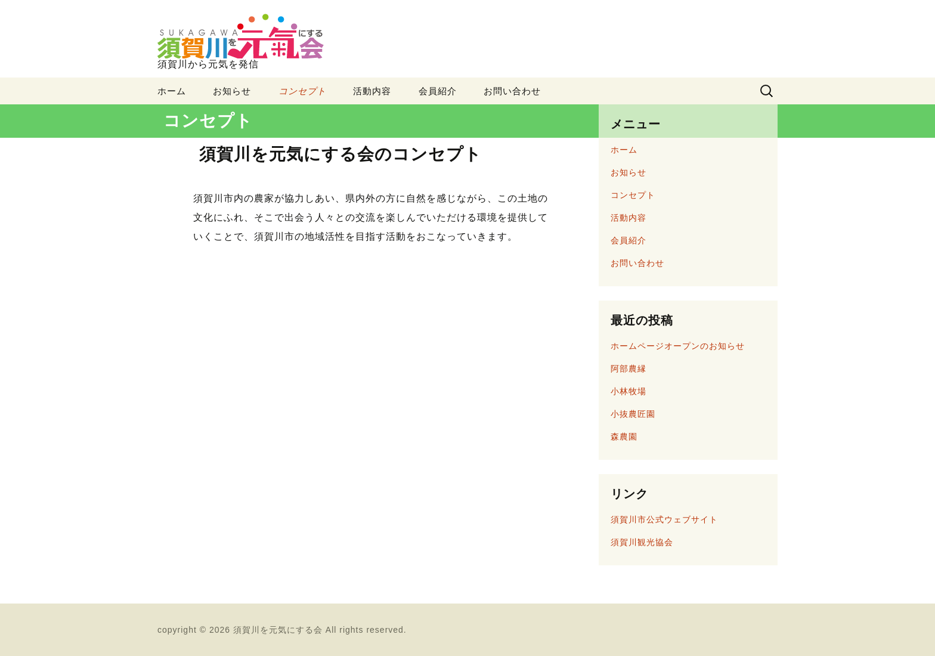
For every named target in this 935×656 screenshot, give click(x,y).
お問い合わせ (512, 91)
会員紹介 (438, 91)
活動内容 (372, 91)
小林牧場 (628, 391)
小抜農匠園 (633, 414)
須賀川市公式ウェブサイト (664, 519)
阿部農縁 (628, 368)
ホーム (171, 91)
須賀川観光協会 (642, 542)
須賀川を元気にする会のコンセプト (340, 154)
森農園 (624, 436)
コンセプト (302, 91)
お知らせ (232, 91)
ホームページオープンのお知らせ (678, 346)
